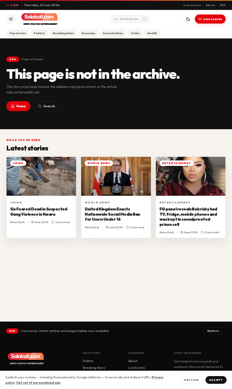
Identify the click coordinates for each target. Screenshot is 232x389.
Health (152, 33)
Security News (113, 33)
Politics (39, 33)
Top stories (17, 33)
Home (18, 106)
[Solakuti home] (49, 19)
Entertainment (175, 202)
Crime (135, 33)
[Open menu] (10, 19)
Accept (216, 380)
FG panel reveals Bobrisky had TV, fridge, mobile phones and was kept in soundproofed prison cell (188, 216)
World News (97, 202)
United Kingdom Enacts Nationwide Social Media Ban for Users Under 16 (112, 214)
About (210, 5)
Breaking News (63, 33)
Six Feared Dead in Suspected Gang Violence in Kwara (38, 211)
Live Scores (136, 368)
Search (46, 106)
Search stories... (130, 19)
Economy (88, 33)
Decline (191, 380)
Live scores (192, 5)
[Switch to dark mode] (188, 19)
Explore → (214, 330)
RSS (223, 5)
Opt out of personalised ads (38, 383)
